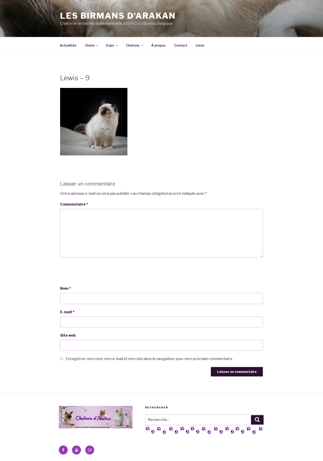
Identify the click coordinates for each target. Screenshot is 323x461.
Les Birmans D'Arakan (118, 16)
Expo (112, 45)
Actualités (68, 45)
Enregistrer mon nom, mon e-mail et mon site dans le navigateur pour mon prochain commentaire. (149, 359)
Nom (65, 288)
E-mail (67, 312)
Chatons (135, 45)
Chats (92, 45)
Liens (200, 45)
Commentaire (74, 204)
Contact (180, 45)
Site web (68, 335)
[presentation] (94, 271)
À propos (158, 45)
